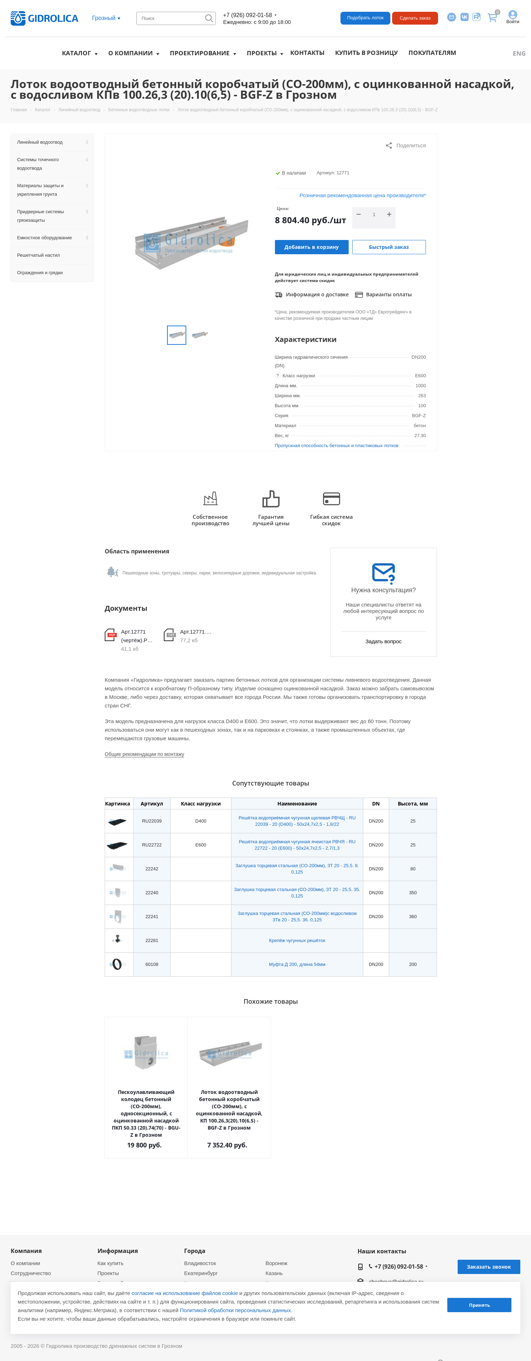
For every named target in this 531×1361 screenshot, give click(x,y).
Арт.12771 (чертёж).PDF (137, 636)
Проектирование (200, 53)
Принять (479, 1305)
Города (194, 1251)
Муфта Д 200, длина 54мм (297, 964)
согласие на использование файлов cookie (185, 1293)
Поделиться (405, 145)
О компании (130, 53)
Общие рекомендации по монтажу (144, 754)
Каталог (76, 53)
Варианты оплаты (383, 295)
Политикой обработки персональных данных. (236, 1310)
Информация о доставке (312, 295)
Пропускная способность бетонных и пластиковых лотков (337, 445)
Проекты (262, 53)
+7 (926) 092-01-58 (247, 15)
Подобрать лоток (365, 17)
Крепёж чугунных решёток (297, 940)
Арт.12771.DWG (196, 632)
